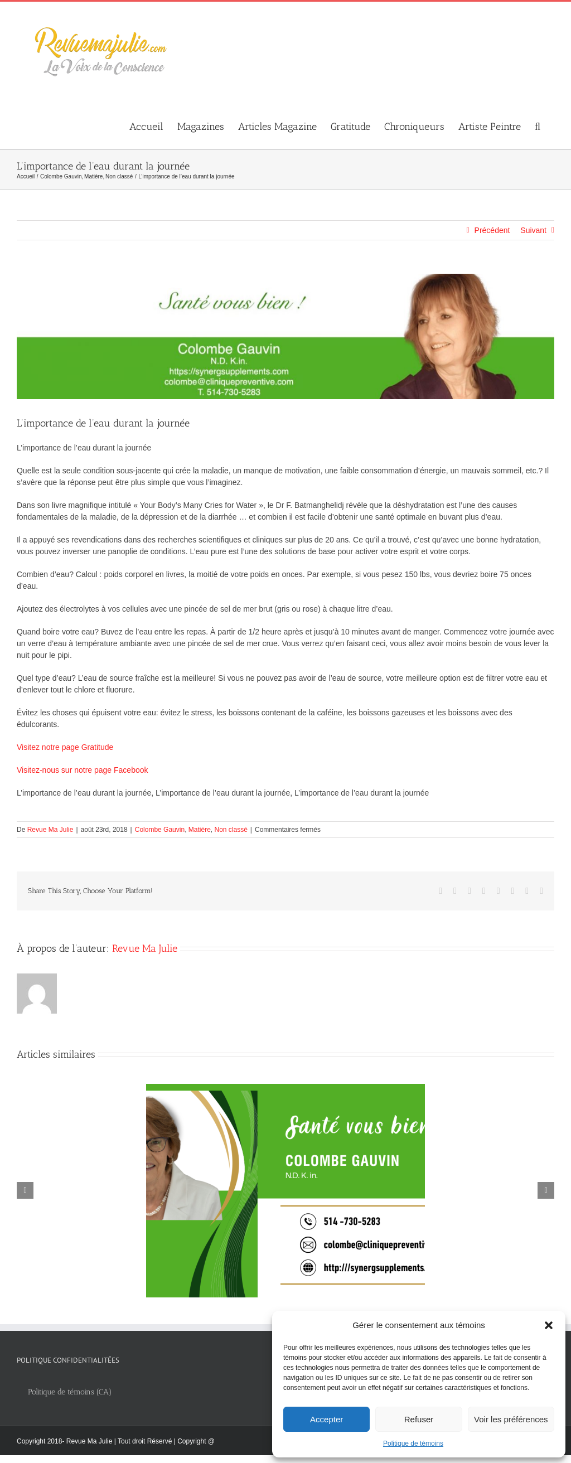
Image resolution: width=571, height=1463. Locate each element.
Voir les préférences (511, 1419)
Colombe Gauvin (160, 830)
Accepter (326, 1419)
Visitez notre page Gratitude (65, 747)
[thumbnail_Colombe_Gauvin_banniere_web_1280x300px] (285, 336)
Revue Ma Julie (50, 830)
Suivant (533, 230)
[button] (548, 1325)
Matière (199, 830)
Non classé (230, 830)
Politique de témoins (413, 1443)
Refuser (419, 1419)
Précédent (492, 230)
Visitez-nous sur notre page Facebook (82, 770)
